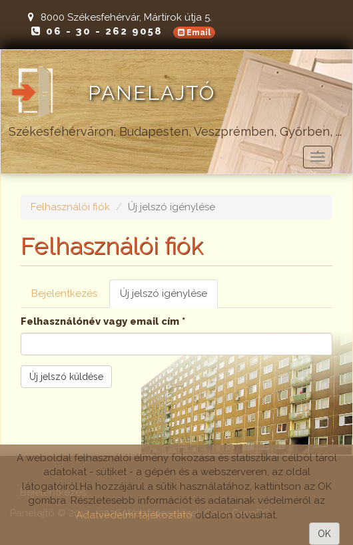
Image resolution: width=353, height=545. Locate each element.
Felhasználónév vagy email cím (103, 321)
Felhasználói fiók (70, 207)
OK (324, 533)
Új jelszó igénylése (169, 297)
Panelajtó (151, 92)
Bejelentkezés (64, 293)
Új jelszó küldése (66, 376)
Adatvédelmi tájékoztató (134, 515)
